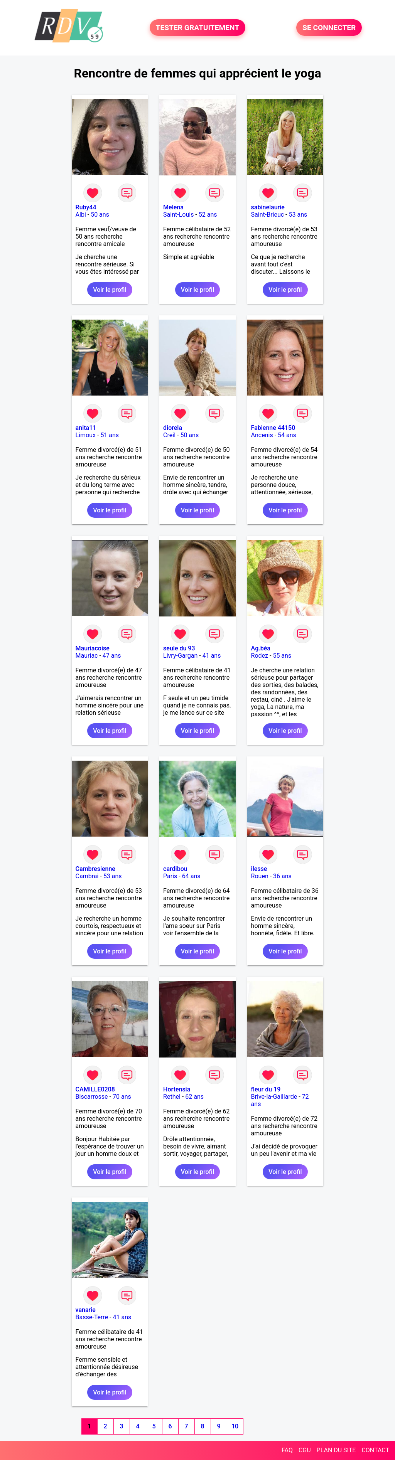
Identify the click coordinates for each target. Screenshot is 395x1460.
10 (234, 1426)
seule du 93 (179, 648)
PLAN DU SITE (336, 1450)
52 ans (208, 214)
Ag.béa (260, 648)
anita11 (86, 427)
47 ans (112, 655)
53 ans (298, 214)
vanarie (86, 1309)
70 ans (122, 1096)
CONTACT (375, 1450)
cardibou (175, 868)
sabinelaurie (268, 207)
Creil (169, 435)
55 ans (282, 655)
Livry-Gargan (180, 655)
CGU (305, 1450)
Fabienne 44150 (273, 427)
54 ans (287, 435)
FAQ (287, 1450)
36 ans (282, 876)
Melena (173, 207)
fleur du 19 (266, 1089)
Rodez (259, 655)
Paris (170, 876)
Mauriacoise (93, 648)
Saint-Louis (178, 214)
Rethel (172, 1096)
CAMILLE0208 (95, 1089)
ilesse (259, 868)
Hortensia (176, 1089)
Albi (81, 214)
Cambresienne (95, 868)
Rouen (259, 876)
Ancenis (262, 435)
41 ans (212, 655)
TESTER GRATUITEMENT (198, 27)
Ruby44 (86, 207)
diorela (172, 427)
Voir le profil (109, 289)
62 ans (194, 1096)
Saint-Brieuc (267, 214)
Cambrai (87, 876)
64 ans (191, 876)
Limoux (86, 435)
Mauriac (87, 655)
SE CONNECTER (329, 27)
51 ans (109, 435)
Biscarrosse (92, 1096)
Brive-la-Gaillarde (274, 1096)
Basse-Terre (92, 1317)
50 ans (100, 214)
